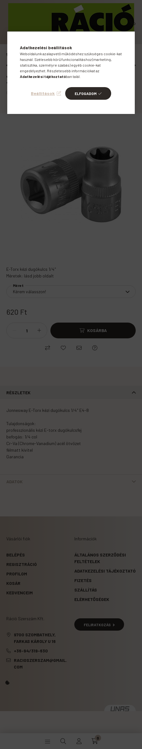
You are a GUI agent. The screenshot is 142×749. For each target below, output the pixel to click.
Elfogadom (86, 93)
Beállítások (43, 93)
